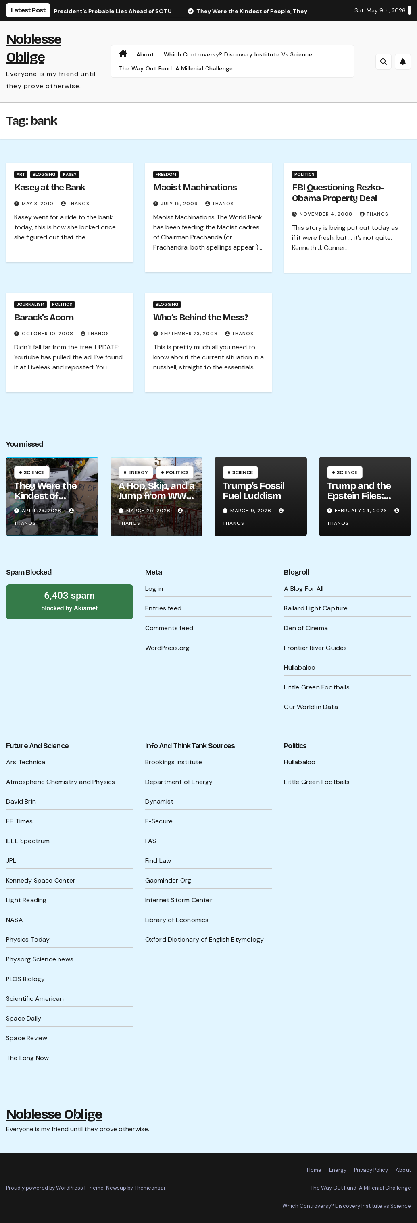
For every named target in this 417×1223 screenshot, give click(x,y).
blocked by (69, 601)
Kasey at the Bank (49, 187)
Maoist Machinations (195, 187)
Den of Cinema (306, 628)
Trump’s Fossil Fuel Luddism (253, 490)
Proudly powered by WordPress (45, 1187)
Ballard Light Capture (316, 608)
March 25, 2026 (149, 510)
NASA (14, 920)
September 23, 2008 (190, 333)
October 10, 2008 (48, 333)
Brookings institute (173, 762)
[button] (383, 62)
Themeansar (149, 1187)
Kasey (70, 174)
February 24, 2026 (362, 510)
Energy (138, 472)
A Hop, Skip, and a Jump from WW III (156, 495)
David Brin (21, 801)
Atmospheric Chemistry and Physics (60, 782)
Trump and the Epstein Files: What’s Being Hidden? (359, 501)
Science (34, 472)
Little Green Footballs (316, 687)
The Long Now (27, 1058)
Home (314, 1170)
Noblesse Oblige (54, 1114)
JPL (11, 860)
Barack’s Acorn (43, 317)
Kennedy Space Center (40, 880)
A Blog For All (303, 588)
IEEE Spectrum (28, 841)
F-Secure (159, 821)
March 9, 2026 (251, 510)
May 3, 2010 (38, 203)
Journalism (30, 304)
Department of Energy (179, 782)
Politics (304, 174)
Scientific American (35, 998)
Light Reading (26, 900)
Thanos (75, 203)
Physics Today (28, 939)
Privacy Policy (371, 1170)
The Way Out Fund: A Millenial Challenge (176, 68)
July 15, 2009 (180, 203)
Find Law (158, 860)
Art (21, 174)
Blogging (44, 174)
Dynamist (159, 801)
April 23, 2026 (42, 510)
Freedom (166, 174)
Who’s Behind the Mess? (200, 317)
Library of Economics (177, 920)
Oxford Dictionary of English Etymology (204, 939)
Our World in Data (311, 707)
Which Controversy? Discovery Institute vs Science (238, 54)
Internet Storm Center (179, 900)
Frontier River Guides (315, 647)
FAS (150, 841)
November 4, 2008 (327, 214)
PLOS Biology (25, 979)
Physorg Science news (39, 959)
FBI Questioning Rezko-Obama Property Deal (338, 192)
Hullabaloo (299, 667)
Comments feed (169, 628)
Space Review (26, 1038)
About (145, 54)
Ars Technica (25, 762)
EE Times (19, 821)
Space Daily (23, 1018)
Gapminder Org (168, 880)
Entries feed (163, 608)
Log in (154, 588)
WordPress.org (167, 647)
